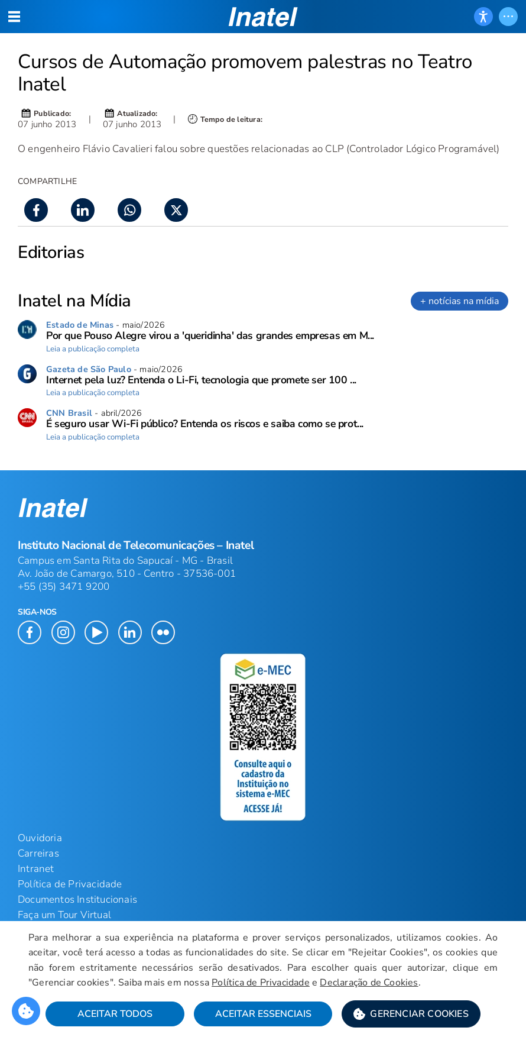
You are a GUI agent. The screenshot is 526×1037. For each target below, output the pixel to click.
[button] (411, 1014)
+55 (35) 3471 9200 (64, 586)
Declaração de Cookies (369, 982)
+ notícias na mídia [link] (459, 301)
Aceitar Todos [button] (114, 1013)
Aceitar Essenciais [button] (263, 1013)
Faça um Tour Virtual (64, 915)
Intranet (36, 869)
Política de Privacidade (261, 982)
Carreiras (38, 853)
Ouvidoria (40, 838)
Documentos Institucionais (77, 899)
